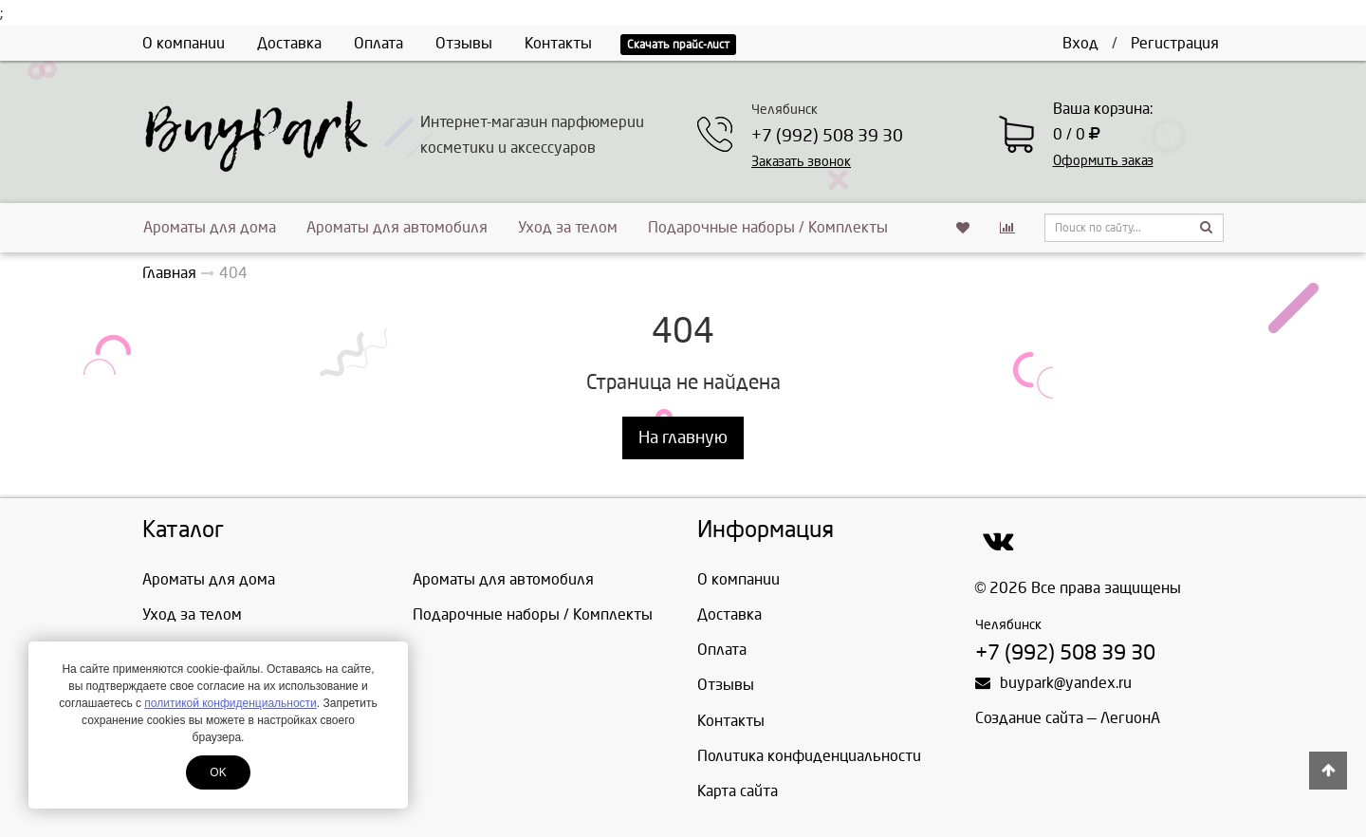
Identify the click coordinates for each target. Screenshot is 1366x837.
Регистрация (1175, 43)
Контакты (558, 43)
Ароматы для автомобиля (397, 227)
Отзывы (463, 43)
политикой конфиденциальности (230, 703)
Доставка (289, 43)
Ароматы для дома (209, 227)
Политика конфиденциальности (809, 756)
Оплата (378, 43)
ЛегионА (1130, 718)
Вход (1080, 43)
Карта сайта (737, 791)
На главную (683, 438)
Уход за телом (568, 227)
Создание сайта (1029, 718)
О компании (183, 43)
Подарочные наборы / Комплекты (768, 227)
